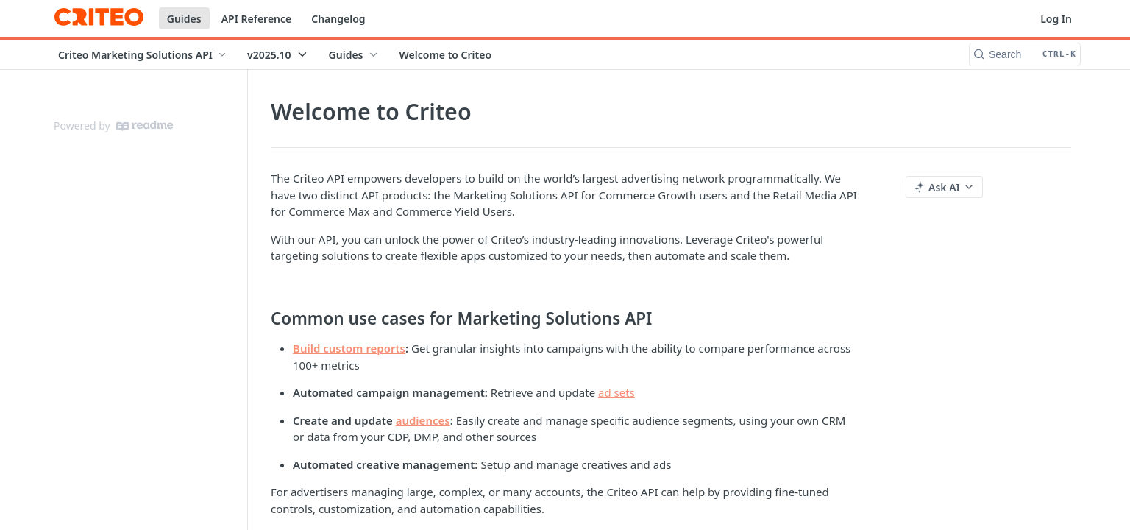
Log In (1056, 19)
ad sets (616, 392)
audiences (423, 420)
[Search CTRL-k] (1025, 54)
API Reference (256, 19)
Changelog (338, 19)
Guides (184, 19)
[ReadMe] (144, 126)
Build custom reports (349, 348)
